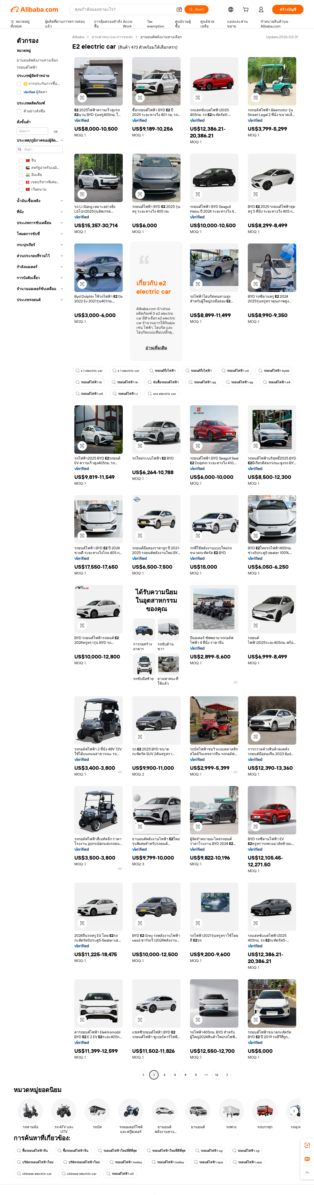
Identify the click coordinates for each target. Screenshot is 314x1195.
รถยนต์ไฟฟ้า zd (235, 371)
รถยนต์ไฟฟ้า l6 (89, 382)
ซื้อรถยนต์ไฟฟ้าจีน (32, 1151)
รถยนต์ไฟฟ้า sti (120, 1174)
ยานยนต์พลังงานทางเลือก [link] (161, 37)
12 (216, 1075)
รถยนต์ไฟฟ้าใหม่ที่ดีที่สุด (117, 1151)
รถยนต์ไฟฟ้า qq (202, 382)
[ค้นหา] (196, 9)
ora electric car (162, 394)
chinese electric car (34, 1174)
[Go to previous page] (143, 1075)
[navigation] (40, 556)
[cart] (247, 10)
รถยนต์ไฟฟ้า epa (208, 1162)
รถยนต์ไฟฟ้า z (125, 394)
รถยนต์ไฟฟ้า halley (126, 1162)
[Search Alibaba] (123, 9)
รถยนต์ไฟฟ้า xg (208, 1151)
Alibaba (78, 37)
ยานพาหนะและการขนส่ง (112, 37)
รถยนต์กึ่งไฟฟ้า (162, 371)
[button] (179, 9)
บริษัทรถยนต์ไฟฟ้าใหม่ (35, 1162)
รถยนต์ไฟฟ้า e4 (276, 382)
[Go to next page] (227, 1075)
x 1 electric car (89, 371)
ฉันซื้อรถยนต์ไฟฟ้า (163, 382)
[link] (307, 1145)
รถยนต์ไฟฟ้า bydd (274, 371)
